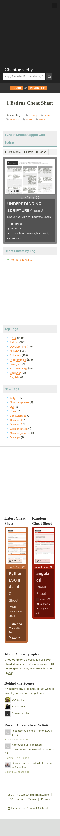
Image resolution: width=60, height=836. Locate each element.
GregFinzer (18, 763)
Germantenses (19, 428)
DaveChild (18, 699)
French (9, 672)
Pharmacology (18, 368)
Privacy (45, 799)
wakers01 (45, 599)
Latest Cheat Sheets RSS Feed (28, 808)
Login (16, 88)
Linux (13, 337)
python (16, 637)
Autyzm (14, 398)
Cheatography (14, 659)
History (33, 115)
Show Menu (54, 5)
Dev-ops (15, 437)
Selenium (15, 355)
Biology (14, 364)
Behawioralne (18, 415)
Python (14, 342)
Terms (32, 799)
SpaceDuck (19, 706)
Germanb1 (16, 424)
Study (42, 119)
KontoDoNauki (20, 744)
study (46, 233)
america (30, 233)
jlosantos (17, 623)
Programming (18, 359)
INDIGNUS (16, 224)
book (39, 233)
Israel (47, 115)
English (14, 377)
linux (46, 668)
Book (29, 119)
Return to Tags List (21, 260)
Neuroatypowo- (19, 402)
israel (22, 233)
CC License (16, 799)
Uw (12, 406)
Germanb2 (16, 420)
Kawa (13, 411)
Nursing (14, 351)
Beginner (15, 372)
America (14, 119)
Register (37, 88)
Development (18, 346)
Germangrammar (20, 433)
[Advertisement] (30, 31)
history (14, 233)
